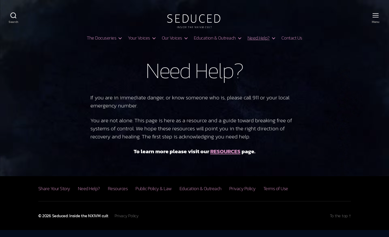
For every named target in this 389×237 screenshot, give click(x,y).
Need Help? (259, 45)
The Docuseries (101, 45)
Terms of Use (275, 195)
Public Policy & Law (153, 195)
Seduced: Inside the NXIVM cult (80, 223)
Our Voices (172, 45)
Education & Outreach (215, 45)
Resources (118, 195)
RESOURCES (225, 158)
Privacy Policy (242, 195)
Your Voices (139, 45)
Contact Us (291, 45)
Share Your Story (54, 195)
